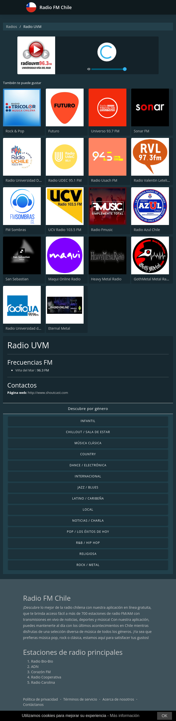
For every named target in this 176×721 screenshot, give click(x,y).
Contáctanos (33, 704)
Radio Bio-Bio (42, 661)
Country (88, 454)
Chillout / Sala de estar (88, 432)
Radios (11, 26)
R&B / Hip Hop (88, 543)
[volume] (109, 69)
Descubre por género (88, 408)
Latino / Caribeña (88, 498)
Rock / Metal (88, 565)
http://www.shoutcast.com (48, 392)
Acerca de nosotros (118, 699)
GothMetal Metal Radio (152, 279)
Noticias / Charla (88, 520)
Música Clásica (88, 443)
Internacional (88, 476)
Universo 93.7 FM (105, 131)
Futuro (53, 131)
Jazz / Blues (88, 487)
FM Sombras (16, 229)
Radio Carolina (43, 682)
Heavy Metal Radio (106, 279)
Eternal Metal (59, 328)
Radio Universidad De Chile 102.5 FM (36, 180)
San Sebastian (17, 279)
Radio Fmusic (102, 229)
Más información (124, 715)
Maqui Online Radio (64, 279)
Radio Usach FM (104, 180)
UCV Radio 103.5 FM (64, 229)
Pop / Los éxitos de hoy (88, 531)
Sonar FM (141, 131)
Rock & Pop (15, 131)
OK (164, 716)
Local (88, 509)
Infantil (88, 421)
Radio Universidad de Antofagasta (33, 328)
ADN (35, 666)
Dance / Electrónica (87, 465)
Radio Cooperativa (46, 677)
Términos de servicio (80, 699)
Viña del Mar (24, 370)
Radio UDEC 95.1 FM (65, 180)
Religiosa (88, 554)
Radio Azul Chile (147, 229)
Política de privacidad (40, 699)
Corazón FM (41, 671)
